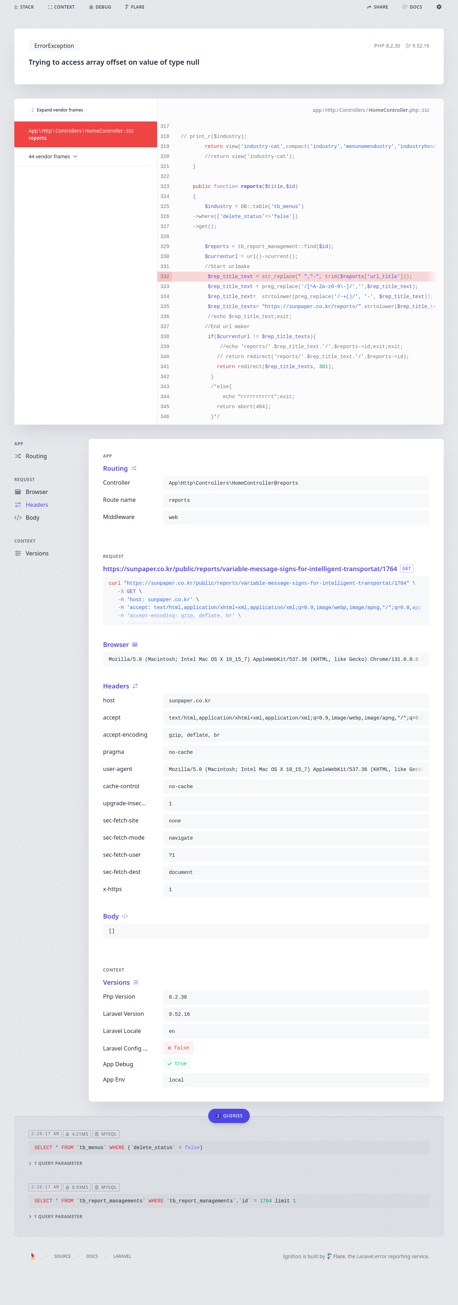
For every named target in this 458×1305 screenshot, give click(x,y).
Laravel (122, 1256)
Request (24, 479)
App (18, 444)
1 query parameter (55, 1163)
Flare (336, 1256)
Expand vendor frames (57, 110)
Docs (92, 1256)
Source (62, 1256)
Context (25, 541)
